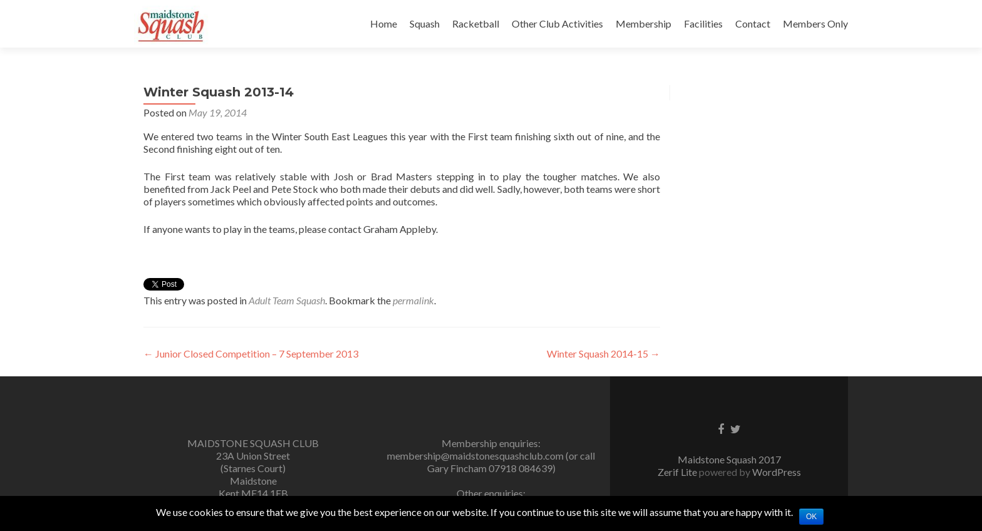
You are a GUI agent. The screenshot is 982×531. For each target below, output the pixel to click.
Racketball (475, 23)
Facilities (703, 23)
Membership (643, 23)
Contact (752, 23)
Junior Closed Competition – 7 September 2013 (250, 353)
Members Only (815, 23)
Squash (425, 23)
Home (383, 23)
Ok (811, 516)
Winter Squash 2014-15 (603, 353)
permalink (413, 300)
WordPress (776, 472)
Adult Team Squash (287, 300)
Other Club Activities (557, 23)
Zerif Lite (678, 472)
